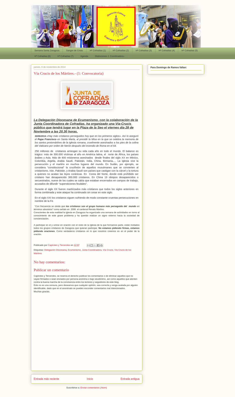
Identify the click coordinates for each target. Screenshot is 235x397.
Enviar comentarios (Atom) (94, 387)
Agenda (84, 56)
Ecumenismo (74, 250)
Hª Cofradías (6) (43, 56)
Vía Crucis (108, 250)
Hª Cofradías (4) (167, 50)
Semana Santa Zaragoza (47, 50)
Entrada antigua (130, 378)
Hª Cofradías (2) (121, 50)
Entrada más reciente (46, 378)
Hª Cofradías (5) (190, 50)
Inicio (90, 378)
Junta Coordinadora (92, 250)
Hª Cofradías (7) (66, 56)
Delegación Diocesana (55, 250)
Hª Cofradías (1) (98, 50)
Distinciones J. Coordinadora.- (110, 56)
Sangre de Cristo (74, 50)
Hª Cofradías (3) (144, 50)
